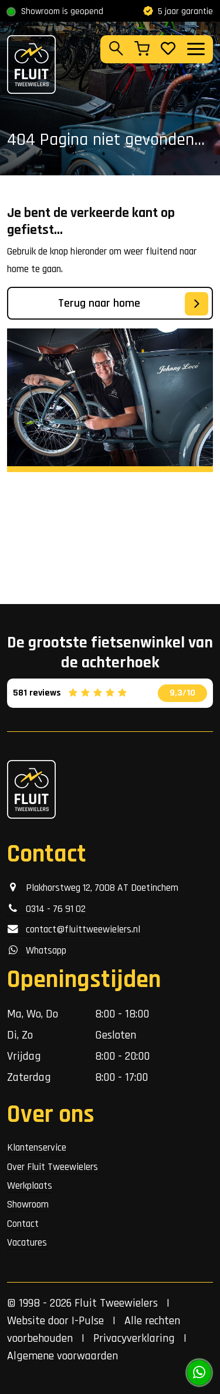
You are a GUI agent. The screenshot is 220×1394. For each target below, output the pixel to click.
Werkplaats (29, 1185)
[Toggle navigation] (195, 49)
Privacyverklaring (134, 1338)
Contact (23, 1223)
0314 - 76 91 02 (46, 909)
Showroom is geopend (62, 11)
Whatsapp (36, 950)
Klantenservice (36, 1147)
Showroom (28, 1204)
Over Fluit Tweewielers (52, 1167)
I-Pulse (88, 1320)
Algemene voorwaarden (62, 1356)
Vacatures (27, 1242)
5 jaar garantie (178, 11)
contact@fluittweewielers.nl (73, 929)
